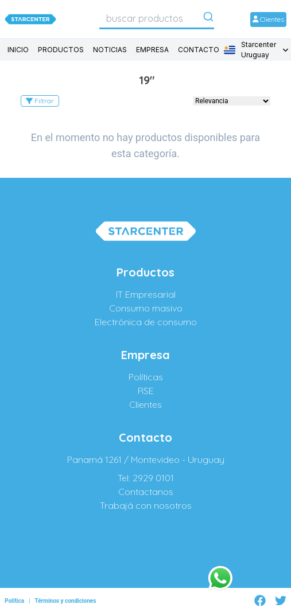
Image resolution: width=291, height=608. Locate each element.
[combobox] (156, 18)
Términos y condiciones (65, 601)
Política (14, 601)
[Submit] (208, 19)
